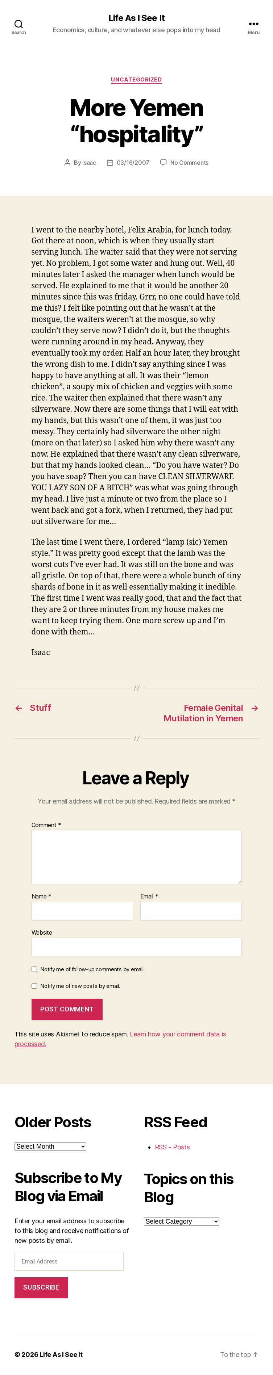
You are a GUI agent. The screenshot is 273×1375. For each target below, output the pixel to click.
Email (149, 896)
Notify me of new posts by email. (80, 985)
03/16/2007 (133, 162)
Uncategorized (136, 79)
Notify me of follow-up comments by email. (92, 969)
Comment (47, 825)
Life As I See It (136, 18)
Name (41, 896)
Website (42, 932)
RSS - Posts (172, 1147)
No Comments (189, 162)
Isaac (89, 162)
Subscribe (41, 1287)
